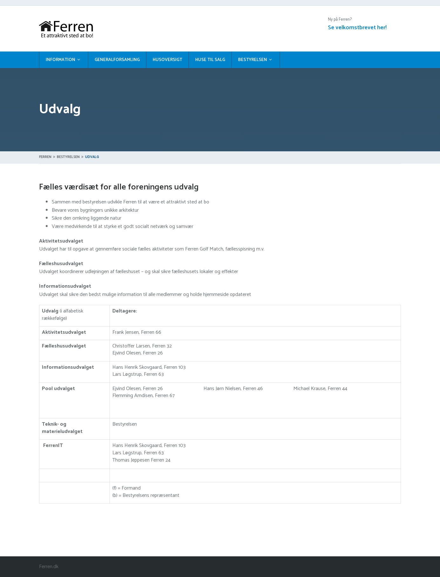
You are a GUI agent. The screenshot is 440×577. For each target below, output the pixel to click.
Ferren (45, 157)
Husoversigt (167, 60)
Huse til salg (210, 60)
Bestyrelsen (252, 60)
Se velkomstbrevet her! (357, 27)
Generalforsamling (117, 60)
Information (60, 60)
